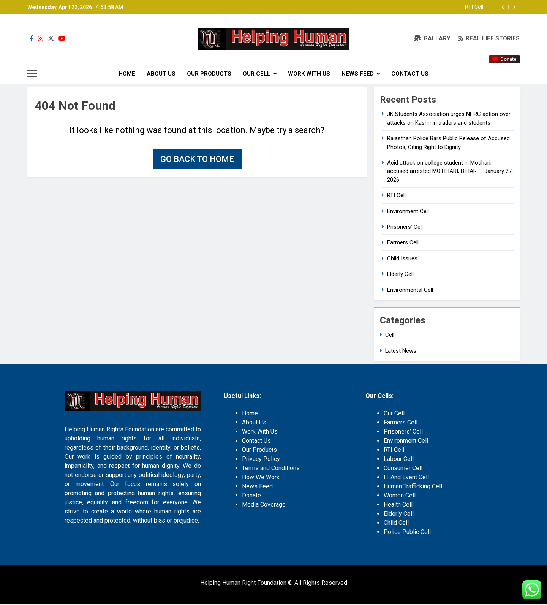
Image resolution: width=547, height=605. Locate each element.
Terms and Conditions (271, 468)
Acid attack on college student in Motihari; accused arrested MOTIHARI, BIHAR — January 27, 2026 (450, 172)
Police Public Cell (407, 532)
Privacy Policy (261, 459)
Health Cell (398, 505)
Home (127, 73)
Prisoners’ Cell (405, 228)
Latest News (400, 351)
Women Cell (400, 496)
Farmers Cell (403, 243)
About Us (161, 73)
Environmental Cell (410, 290)
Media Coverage (264, 505)
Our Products (209, 73)
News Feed (357, 73)
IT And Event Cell (406, 477)
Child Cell (396, 523)
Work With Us (309, 73)
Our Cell (256, 73)
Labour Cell (399, 459)
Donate (251, 496)
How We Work (261, 477)
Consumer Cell (403, 468)
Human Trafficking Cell (413, 487)
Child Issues (402, 259)
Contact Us (409, 73)
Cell (389, 336)
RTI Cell (474, 7)
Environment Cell (408, 212)
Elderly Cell (400, 275)
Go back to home (197, 160)
